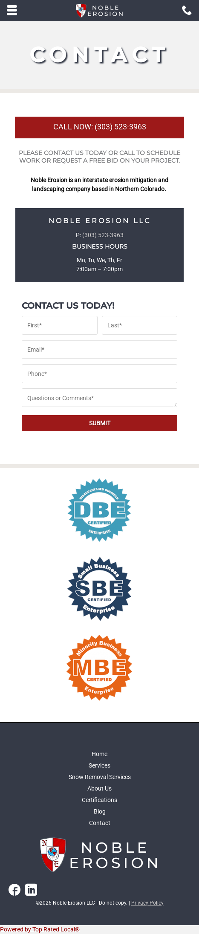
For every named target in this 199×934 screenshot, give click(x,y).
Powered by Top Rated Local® (40, 929)
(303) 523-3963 (103, 235)
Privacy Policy (147, 903)
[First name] (60, 325)
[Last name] (140, 325)
